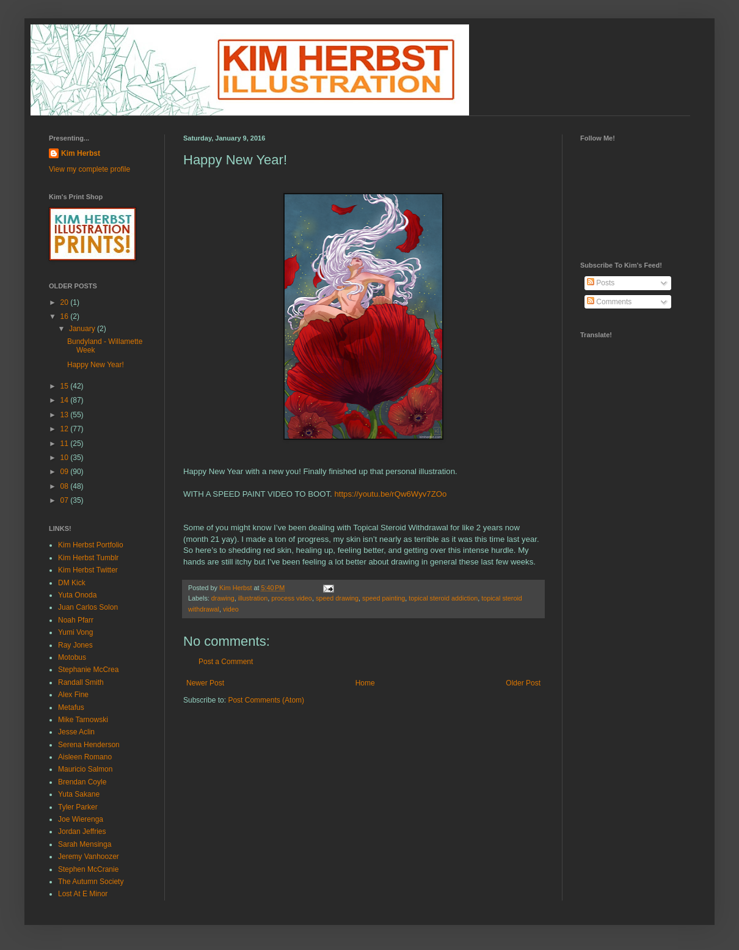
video (231, 609)
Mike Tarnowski (83, 719)
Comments (609, 302)
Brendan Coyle (82, 782)
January (83, 328)
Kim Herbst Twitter (88, 570)
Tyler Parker (78, 807)
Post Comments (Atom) (266, 700)
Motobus (72, 657)
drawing (223, 598)
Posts (600, 283)
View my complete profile (89, 169)
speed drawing (337, 598)
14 (65, 400)
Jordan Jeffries (82, 831)
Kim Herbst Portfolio (90, 545)
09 (65, 471)
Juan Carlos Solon (88, 607)
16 (65, 316)
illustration (253, 598)
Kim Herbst (236, 587)
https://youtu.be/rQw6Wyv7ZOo (390, 494)
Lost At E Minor (82, 894)
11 (65, 443)
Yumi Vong (75, 632)
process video (291, 598)
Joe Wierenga (80, 819)
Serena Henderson (89, 744)
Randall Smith (81, 682)
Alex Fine (73, 694)
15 (65, 386)
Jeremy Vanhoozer (88, 856)
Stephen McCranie (88, 869)
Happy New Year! (95, 364)
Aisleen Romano (85, 757)
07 (65, 500)
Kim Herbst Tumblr (88, 558)
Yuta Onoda (77, 595)
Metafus (71, 707)
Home (365, 683)
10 (65, 457)
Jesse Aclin (76, 732)
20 (65, 302)
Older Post (523, 683)
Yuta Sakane (79, 794)
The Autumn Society (90, 881)
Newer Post (205, 683)
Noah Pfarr (75, 620)
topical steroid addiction (443, 598)
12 (65, 429)
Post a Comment (225, 661)
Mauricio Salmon (85, 769)
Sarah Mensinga (84, 844)
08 (65, 486)
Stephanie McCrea (88, 669)
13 (65, 415)
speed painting (383, 598)
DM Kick (72, 583)
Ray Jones (75, 645)
